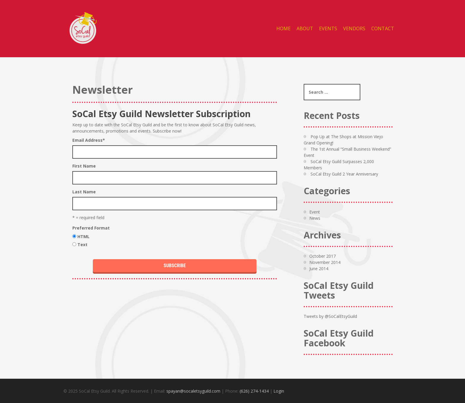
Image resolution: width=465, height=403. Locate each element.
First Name (84, 166)
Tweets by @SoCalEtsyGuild (330, 316)
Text (82, 244)
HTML (83, 236)
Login (278, 391)
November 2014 (324, 262)
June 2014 (318, 268)
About (305, 28)
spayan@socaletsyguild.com (193, 391)
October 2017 (322, 256)
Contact (382, 28)
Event (314, 212)
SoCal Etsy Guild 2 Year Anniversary (344, 174)
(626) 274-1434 (254, 391)
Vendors (354, 28)
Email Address (88, 140)
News (314, 218)
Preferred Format (91, 228)
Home (283, 28)
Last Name (84, 192)
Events (328, 28)
